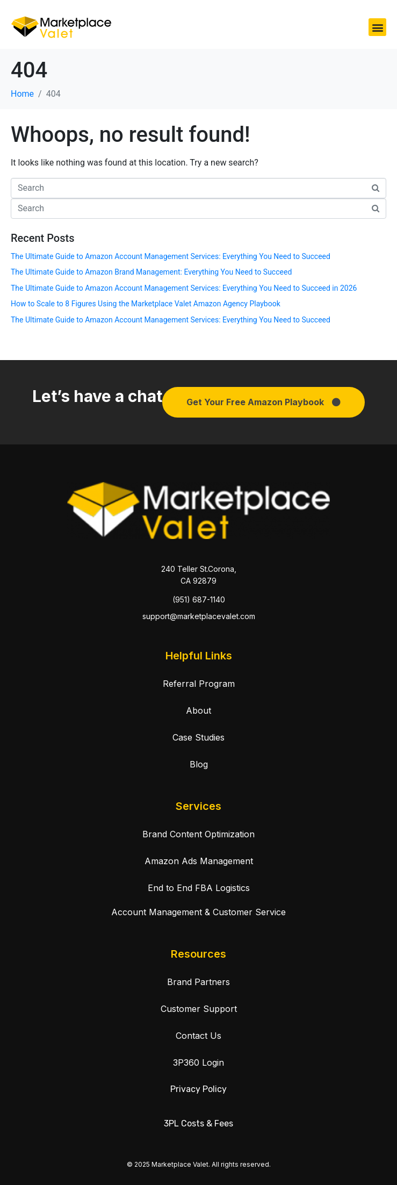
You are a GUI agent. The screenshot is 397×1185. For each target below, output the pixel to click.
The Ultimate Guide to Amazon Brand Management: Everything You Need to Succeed (151, 272)
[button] (377, 27)
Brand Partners (198, 981)
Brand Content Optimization (198, 834)
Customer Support (199, 1008)
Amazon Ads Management (199, 861)
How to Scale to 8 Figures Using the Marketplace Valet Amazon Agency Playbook (145, 303)
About (198, 710)
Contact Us (198, 1035)
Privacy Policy (198, 1089)
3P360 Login (198, 1062)
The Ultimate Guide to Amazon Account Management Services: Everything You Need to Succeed (170, 256)
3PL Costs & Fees (198, 1123)
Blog (199, 764)
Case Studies (198, 737)
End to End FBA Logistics (199, 887)
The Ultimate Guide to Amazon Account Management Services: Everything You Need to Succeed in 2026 (184, 288)
